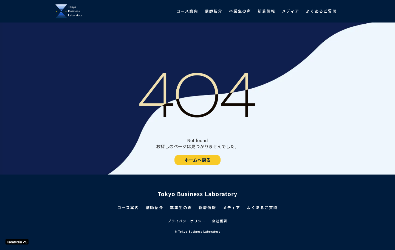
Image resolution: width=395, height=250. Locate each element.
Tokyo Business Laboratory (198, 194)
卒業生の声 (240, 11)
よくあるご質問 (321, 11)
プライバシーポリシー (187, 221)
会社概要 (219, 221)
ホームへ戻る (197, 160)
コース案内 (187, 11)
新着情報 (266, 11)
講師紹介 (213, 11)
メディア (290, 11)
